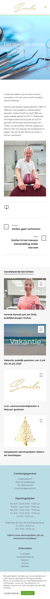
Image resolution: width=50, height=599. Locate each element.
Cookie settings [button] (11, 593)
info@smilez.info (28, 488)
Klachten (25, 566)
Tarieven (25, 560)
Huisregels (25, 554)
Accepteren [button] (27, 593)
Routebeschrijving (25, 557)
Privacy (25, 563)
